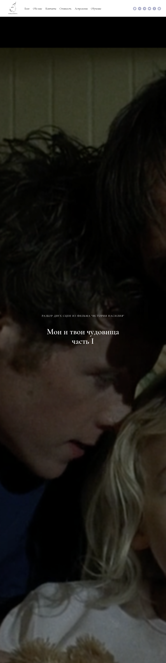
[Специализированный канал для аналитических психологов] (144, 8)
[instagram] (159, 8)
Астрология (81, 8)
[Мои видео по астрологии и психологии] (149, 8)
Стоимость (65, 8)
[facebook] (154, 8)
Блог (27, 8)
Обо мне (37, 8)
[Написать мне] (134, 8)
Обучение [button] (96, 8)
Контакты (50, 8)
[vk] (139, 8)
